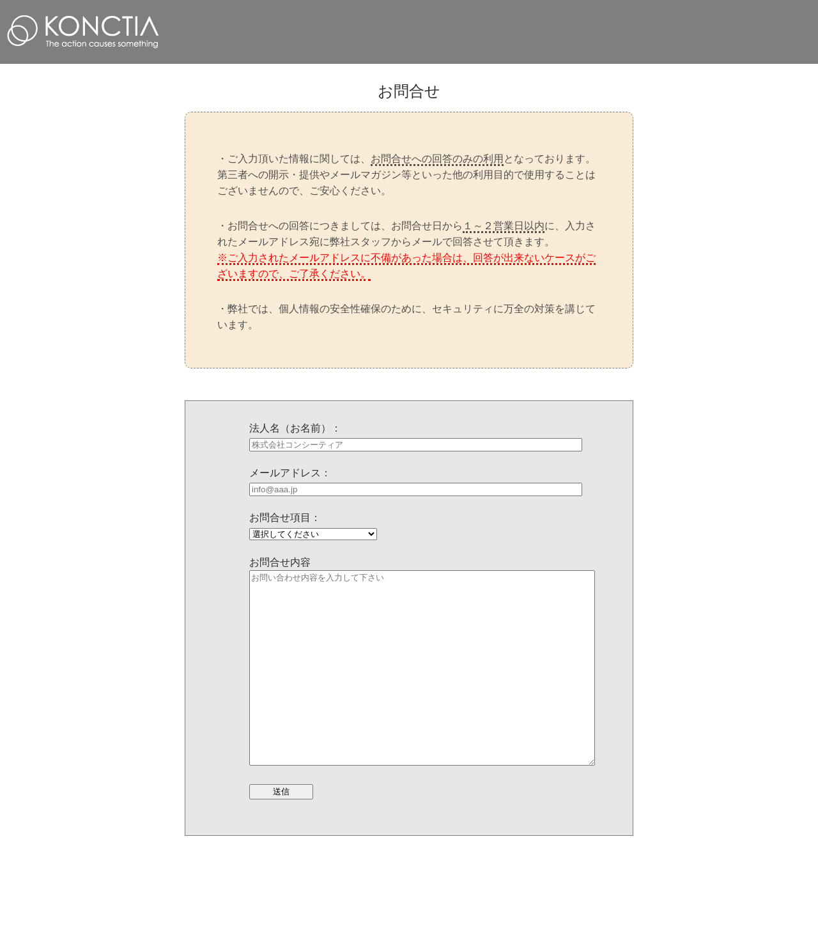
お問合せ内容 (280, 562)
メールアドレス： (290, 472)
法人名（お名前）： (295, 428)
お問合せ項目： (285, 517)
